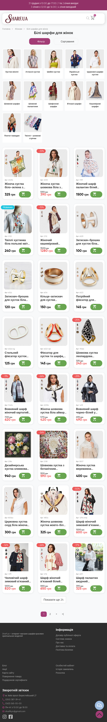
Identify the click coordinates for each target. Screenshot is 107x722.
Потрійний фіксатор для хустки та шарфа (87, 297)
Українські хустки (74, 73)
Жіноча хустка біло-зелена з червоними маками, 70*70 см (16, 185)
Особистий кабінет (65, 664)
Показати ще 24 (53, 598)
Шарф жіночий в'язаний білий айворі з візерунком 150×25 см (52, 578)
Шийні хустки (53, 72)
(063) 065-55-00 (13, 702)
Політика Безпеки (64, 648)
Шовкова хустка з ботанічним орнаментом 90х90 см (53, 466)
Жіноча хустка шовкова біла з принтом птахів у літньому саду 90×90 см (51, 185)
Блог (4, 664)
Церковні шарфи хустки (95, 73)
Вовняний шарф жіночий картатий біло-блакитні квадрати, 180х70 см (16, 409)
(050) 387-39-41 (13, 698)
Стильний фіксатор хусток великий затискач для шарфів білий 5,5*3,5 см (17, 353)
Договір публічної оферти (68, 634)
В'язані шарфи (74, 103)
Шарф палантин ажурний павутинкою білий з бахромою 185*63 (88, 578)
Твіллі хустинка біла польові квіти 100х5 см (17, 241)
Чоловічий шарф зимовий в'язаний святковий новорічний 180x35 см (17, 578)
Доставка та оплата (65, 644)
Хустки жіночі (12, 72)
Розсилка (60, 671)
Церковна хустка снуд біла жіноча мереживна (16, 522)
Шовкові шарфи (12, 103)
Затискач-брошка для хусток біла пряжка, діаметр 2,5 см (16, 297)
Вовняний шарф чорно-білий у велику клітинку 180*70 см (87, 409)
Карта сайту (8, 671)
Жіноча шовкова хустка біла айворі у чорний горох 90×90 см (52, 409)
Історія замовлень (65, 667)
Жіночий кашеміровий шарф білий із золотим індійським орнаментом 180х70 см (53, 241)
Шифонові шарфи (53, 105)
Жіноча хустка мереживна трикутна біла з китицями (86, 466)
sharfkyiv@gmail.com (15, 710)
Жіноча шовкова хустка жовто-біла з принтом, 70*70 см (52, 522)
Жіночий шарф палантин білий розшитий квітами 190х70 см (88, 185)
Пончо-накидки (12, 135)
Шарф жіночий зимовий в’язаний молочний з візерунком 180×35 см (88, 522)
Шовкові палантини (32, 105)
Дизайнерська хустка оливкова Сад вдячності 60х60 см (16, 466)
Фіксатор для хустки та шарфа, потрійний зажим (52, 353)
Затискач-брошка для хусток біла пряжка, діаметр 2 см (88, 241)
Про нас (60, 641)
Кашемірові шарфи (95, 105)
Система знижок (64, 637)
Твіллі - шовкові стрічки (33, 137)
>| (63, 612)
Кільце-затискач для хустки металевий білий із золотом (53, 297)
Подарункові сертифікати (14, 678)
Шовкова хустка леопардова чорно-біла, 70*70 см (88, 353)
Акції (4, 667)
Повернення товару (12, 675)
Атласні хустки (32, 72)
